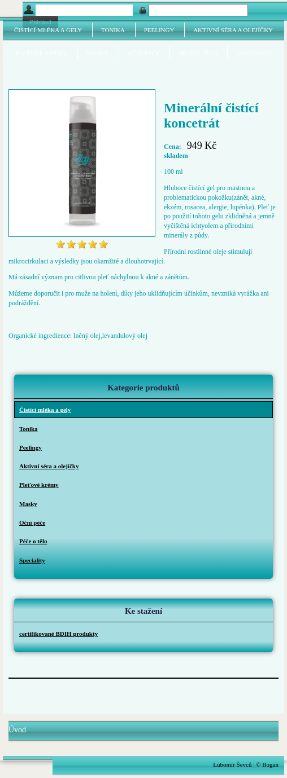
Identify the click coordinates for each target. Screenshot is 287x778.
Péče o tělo (198, 53)
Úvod (17, 730)
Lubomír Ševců (232, 764)
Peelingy (159, 30)
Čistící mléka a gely (48, 30)
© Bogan (267, 764)
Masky (97, 53)
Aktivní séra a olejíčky (233, 30)
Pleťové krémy (41, 53)
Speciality (254, 53)
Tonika (113, 30)
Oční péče (144, 53)
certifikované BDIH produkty (58, 633)
